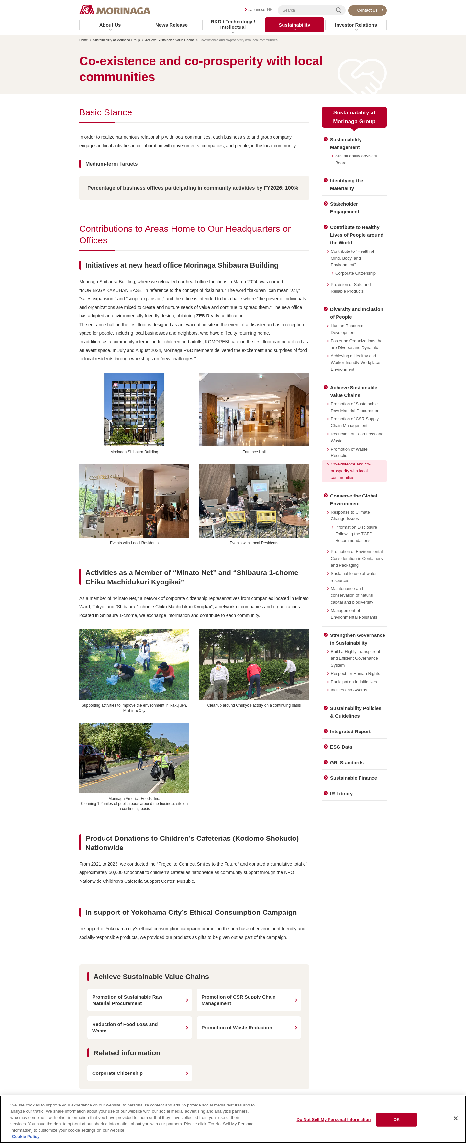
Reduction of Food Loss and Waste (357, 437)
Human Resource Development (347, 329)
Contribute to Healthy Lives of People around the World (356, 234)
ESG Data (341, 747)
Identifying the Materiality (346, 184)
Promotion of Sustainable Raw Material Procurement (356, 407)
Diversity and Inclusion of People (356, 313)
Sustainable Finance (353, 778)
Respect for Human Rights (355, 673)
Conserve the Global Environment (353, 499)
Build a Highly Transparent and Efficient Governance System (355, 658)
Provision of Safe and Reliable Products (351, 288)
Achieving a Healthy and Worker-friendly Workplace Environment (355, 362)
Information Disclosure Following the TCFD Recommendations (356, 534)
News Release (171, 24)
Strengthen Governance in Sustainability (357, 639)
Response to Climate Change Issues (350, 515)
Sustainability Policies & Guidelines (355, 712)
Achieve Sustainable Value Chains (169, 40)
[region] (233, 1119)
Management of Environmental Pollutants (354, 614)
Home (83, 40)
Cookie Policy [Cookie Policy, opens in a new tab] (25, 1136)
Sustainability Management (346, 143)
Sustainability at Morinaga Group (116, 40)
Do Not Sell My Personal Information (333, 1119)
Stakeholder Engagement (344, 207)
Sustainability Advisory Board (356, 159)
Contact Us (367, 10)
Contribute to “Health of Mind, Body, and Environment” (352, 258)
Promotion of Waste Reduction (349, 452)
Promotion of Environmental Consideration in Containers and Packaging (357, 558)
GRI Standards (347, 762)
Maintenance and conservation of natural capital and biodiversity (352, 595)
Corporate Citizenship (355, 273)
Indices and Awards (349, 690)
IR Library (341, 793)
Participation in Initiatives (354, 681)
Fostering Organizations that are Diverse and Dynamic (357, 344)
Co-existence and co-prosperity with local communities (351, 471)
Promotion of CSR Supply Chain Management (355, 422)
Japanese (257, 9)
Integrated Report (350, 731)
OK (397, 1119)
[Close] (456, 1118)
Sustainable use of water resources (354, 577)
